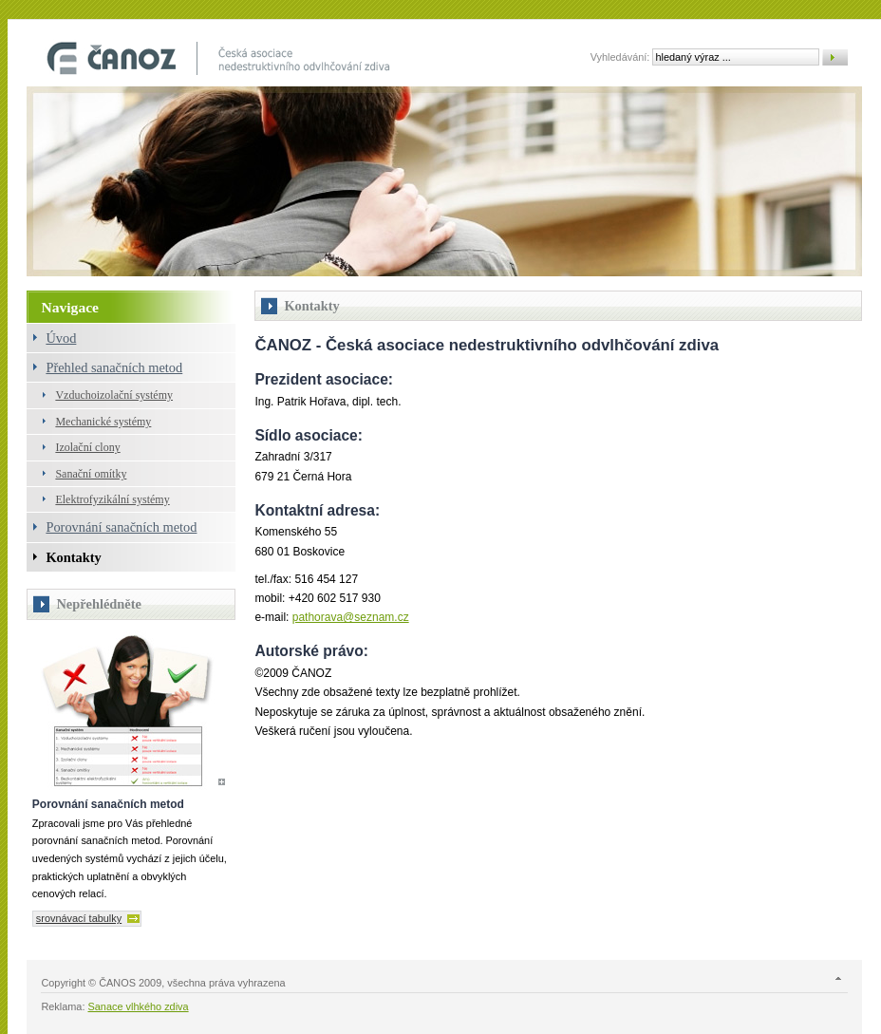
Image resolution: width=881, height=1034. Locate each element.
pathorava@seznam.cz (350, 617)
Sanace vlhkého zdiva (138, 1006)
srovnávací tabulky (79, 918)
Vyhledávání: (620, 57)
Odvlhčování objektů (221, 57)
